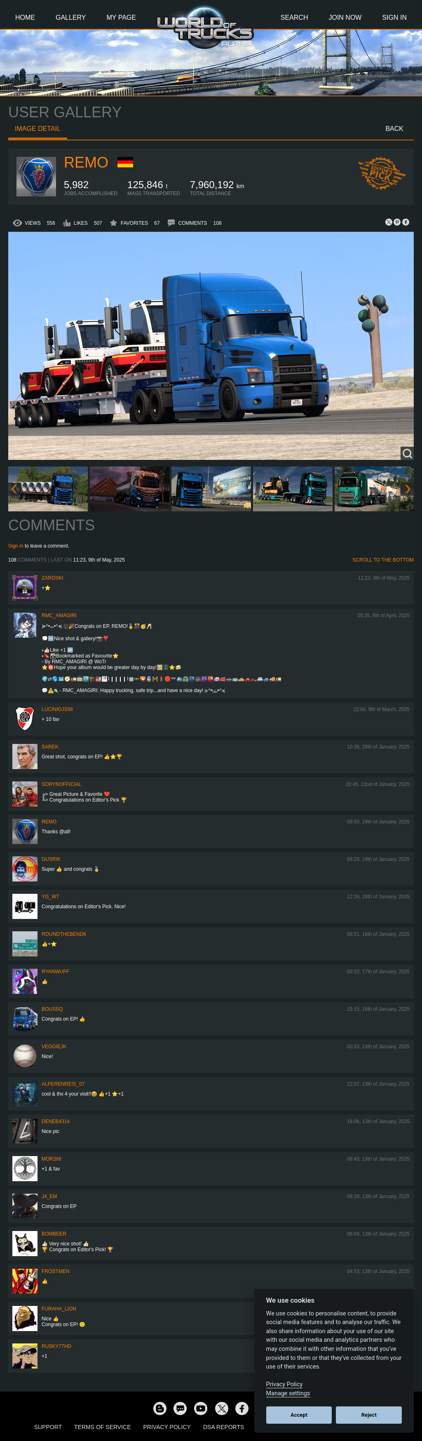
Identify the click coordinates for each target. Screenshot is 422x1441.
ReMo (86, 162)
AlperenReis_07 (63, 1084)
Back (394, 128)
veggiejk (54, 1046)
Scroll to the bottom (383, 560)
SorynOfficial (61, 784)
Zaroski (52, 578)
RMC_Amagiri (59, 615)
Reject (369, 1415)
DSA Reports (223, 1427)
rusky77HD (56, 1346)
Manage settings (288, 1393)
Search (294, 17)
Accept (299, 1415)
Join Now (344, 17)
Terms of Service (102, 1427)
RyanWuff (55, 972)
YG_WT (50, 897)
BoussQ (52, 1009)
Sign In (394, 17)
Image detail (38, 128)
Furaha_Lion (59, 1309)
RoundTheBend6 (64, 934)
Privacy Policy (167, 1427)
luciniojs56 (57, 709)
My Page (121, 17)
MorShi (51, 1159)
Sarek (50, 747)
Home (25, 17)
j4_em (49, 1196)
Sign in (15, 546)
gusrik (51, 859)
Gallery (71, 17)
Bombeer (54, 1234)
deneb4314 (56, 1121)
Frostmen (55, 1271)
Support (48, 1427)
